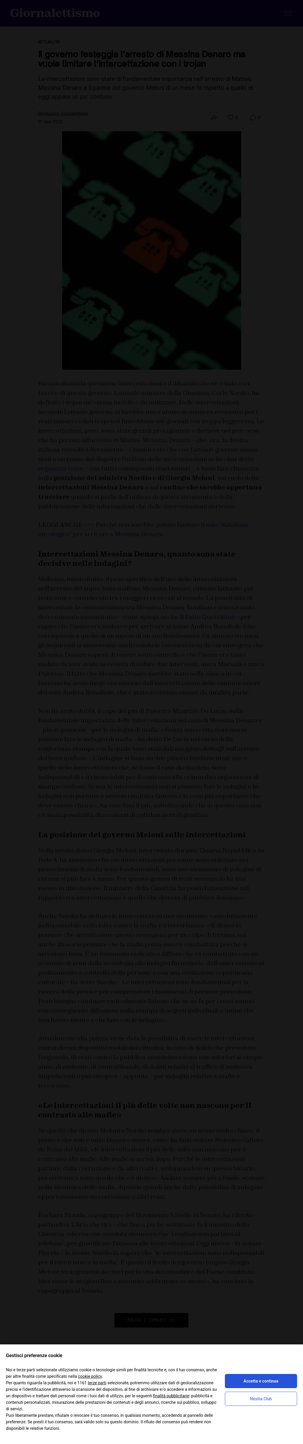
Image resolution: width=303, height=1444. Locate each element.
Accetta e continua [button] (261, 1381)
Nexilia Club (261, 1398)
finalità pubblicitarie (171, 1395)
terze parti (97, 1382)
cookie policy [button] (90, 1376)
